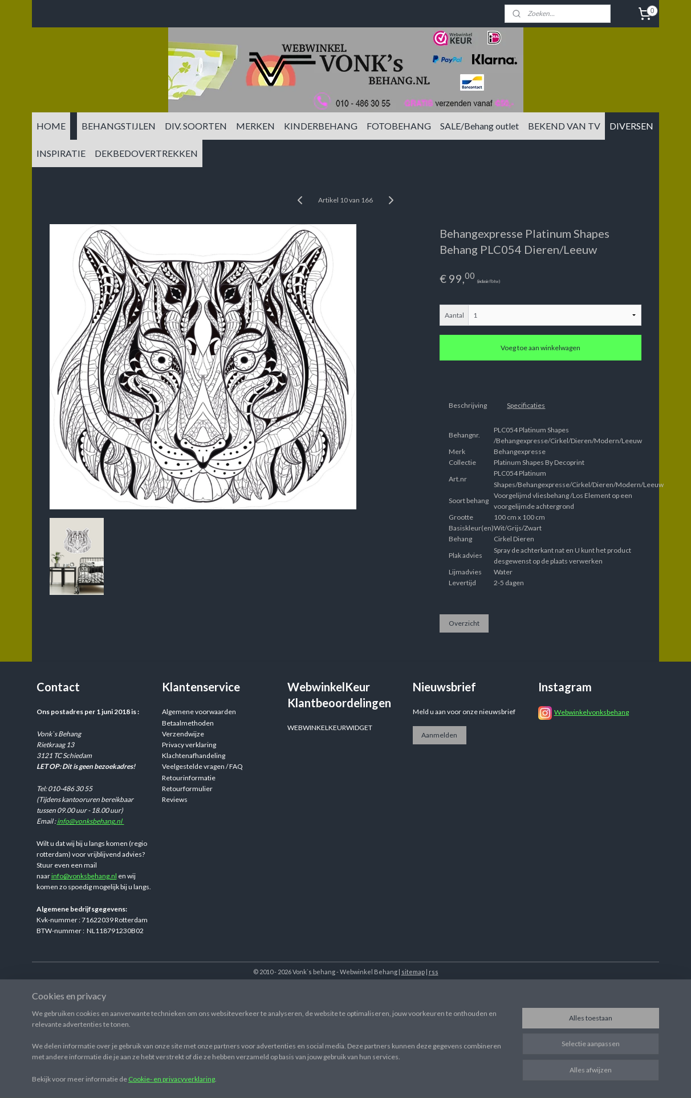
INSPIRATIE (61, 153)
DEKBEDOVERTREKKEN (146, 153)
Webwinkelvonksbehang (591, 712)
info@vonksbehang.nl (90, 821)
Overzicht (464, 623)
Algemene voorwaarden (199, 711)
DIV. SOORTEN (196, 125)
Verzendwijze (183, 734)
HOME (51, 125)
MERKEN (255, 125)
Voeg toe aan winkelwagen (540, 347)
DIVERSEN (631, 125)
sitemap (413, 971)
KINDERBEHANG (320, 125)
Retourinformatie (189, 777)
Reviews (175, 799)
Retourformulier (187, 788)
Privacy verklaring (189, 744)
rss (433, 971)
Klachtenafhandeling (193, 755)
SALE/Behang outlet (479, 125)
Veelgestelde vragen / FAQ (202, 766)
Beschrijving (468, 405)
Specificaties (526, 405)
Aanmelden (439, 735)
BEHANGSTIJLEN (119, 125)
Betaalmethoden (188, 723)
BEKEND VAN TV (564, 125)
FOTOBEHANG (399, 125)
